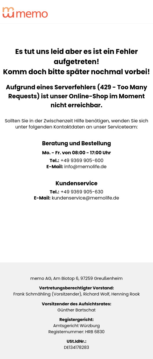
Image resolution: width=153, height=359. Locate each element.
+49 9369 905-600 (82, 160)
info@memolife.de (85, 166)
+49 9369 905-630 (81, 191)
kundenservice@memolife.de (85, 198)
